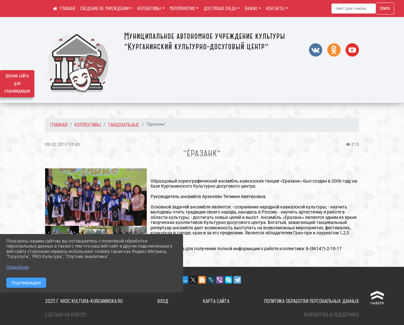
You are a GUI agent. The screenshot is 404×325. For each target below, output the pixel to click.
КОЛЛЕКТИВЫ (149, 8)
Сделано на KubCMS (65, 314)
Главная (59, 125)
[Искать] (353, 8)
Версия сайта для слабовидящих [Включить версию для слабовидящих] (17, 83)
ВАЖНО (251, 8)
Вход (162, 301)
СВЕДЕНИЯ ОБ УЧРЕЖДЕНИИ (104, 8)
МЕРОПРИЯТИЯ (182, 8)
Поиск (385, 8)
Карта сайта (216, 301)
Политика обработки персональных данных (311, 301)
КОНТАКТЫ (275, 8)
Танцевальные (123, 125)
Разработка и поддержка (331, 314)
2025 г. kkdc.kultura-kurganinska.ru (84, 301)
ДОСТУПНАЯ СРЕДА (220, 8)
